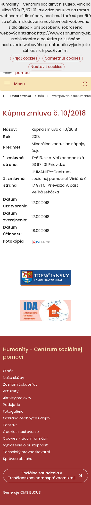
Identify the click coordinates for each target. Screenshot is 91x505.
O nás (39, 96)
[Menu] (14, 84)
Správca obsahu (17, 458)
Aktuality (10, 391)
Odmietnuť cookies (63, 58)
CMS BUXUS (30, 492)
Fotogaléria (13, 411)
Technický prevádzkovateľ (26, 451)
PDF (38, 242)
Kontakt (10, 424)
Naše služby (13, 377)
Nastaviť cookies (46, 66)
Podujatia (11, 404)
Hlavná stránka (20, 96)
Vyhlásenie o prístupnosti (26, 445)
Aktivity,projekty (17, 397)
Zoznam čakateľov (20, 384)
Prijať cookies (24, 58)
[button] (85, 84)
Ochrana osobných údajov (26, 418)
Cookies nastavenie (21, 431)
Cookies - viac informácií (25, 438)
